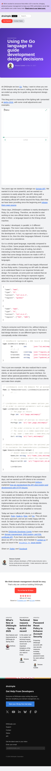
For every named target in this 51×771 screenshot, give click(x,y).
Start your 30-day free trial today (20, 709)
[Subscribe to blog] (43, 753)
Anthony (38, 487)
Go (20, 87)
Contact (8, 735)
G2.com (32, 605)
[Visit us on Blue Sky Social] (25, 717)
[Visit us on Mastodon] (35, 717)
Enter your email (11, 749)
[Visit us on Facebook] (30, 717)
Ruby (13, 521)
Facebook (23, 553)
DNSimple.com (11, 729)
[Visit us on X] (7, 717)
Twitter (12, 553)
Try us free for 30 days (25, 595)
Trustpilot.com (21, 605)
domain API (40, 189)
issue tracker (30, 547)
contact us (41, 545)
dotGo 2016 (8, 102)
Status (8, 738)
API (7, 741)
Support (8, 732)
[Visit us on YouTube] (13, 717)
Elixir (25, 521)
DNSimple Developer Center (20, 536)
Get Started (7, 21)
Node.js (19, 521)
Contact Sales (18, 21)
